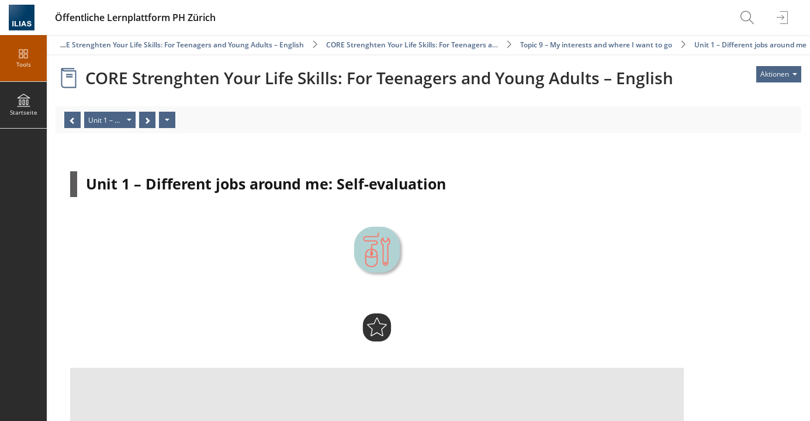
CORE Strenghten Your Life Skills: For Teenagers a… (412, 45)
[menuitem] (748, 17)
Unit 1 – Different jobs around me (750, 45)
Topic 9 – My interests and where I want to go (596, 45)
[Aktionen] (167, 120)
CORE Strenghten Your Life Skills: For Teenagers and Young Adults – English (177, 45)
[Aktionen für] (778, 74)
